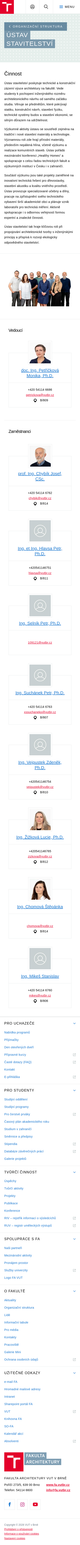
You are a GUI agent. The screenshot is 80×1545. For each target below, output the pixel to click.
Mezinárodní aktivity (18, 1255)
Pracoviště (11, 1344)
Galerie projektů (15, 1158)
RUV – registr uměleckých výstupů (28, 1225)
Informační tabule (16, 1322)
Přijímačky (11, 1040)
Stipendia (10, 1144)
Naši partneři (13, 1248)
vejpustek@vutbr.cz (40, 787)
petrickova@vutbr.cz (40, 395)
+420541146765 (40, 851)
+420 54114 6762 (40, 493)
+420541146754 (40, 781)
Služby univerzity (16, 1270)
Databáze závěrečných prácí (24, 1151)
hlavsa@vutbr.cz (40, 573)
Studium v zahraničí (18, 1129)
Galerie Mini (12, 1352)
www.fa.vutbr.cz (58, 1484)
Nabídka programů (17, 1032)
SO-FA (8, 1426)
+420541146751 (40, 567)
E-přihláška (12, 1077)
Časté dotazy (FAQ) (18, 1062)
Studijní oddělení (16, 1099)
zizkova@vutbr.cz (40, 856)
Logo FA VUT (13, 1277)
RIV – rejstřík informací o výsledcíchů (30, 1218)
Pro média (11, 1330)
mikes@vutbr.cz (40, 995)
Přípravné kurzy (15, 1054)
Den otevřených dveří (19, 1047)
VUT (12, 1411)
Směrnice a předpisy (18, 1136)
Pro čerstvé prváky (17, 1114)
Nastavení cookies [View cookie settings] (14, 1538)
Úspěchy (10, 1181)
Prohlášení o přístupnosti (18, 1529)
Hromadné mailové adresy (22, 1389)
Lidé (7, 1315)
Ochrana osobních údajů (21, 1359)
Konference (12, 1210)
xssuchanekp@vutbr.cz (40, 712)
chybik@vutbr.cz (40, 498)
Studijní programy (16, 1107)
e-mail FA (10, 1381)
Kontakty (10, 1337)
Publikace (11, 1203)
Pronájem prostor (16, 1263)
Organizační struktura (36, 26)
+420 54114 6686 (40, 389)
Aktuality (10, 1300)
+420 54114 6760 (40, 990)
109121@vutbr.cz (40, 642)
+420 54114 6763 (40, 706)
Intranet (9, 1396)
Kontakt (9, 1069)
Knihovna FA (13, 1419)
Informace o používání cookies (21, 1533)
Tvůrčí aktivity (13, 1188)
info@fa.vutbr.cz (58, 1490)
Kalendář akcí (13, 1433)
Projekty (10, 1196)
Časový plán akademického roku (26, 1121)
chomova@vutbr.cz (40, 926)
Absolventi (16, 1441)
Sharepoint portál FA (18, 1404)
